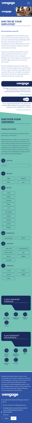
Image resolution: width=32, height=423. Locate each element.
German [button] (8, 274)
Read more (6, 414)
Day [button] (23, 182)
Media (8, 204)
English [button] (23, 274)
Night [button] (8, 178)
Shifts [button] (8, 182)
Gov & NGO (8, 212)
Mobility (8, 227)
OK (14, 418)
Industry (8, 220)
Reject (7, 418)
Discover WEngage (25, 94)
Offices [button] (23, 238)
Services (8, 223)
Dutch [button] (23, 270)
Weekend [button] (23, 178)
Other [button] (8, 278)
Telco (8, 192)
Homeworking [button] (8, 238)
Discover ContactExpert (24, 109)
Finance (9, 216)
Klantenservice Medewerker (11, 337)
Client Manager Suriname (12, 300)
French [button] (9, 270)
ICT (9, 208)
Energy (9, 196)
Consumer (9, 200)
